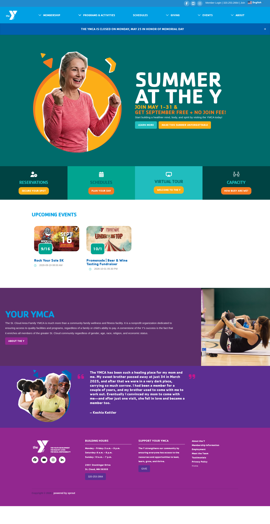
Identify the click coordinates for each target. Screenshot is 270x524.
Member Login (213, 2)
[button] (49, 15)
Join (243, 2)
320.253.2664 (230, 2)
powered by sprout (64, 493)
